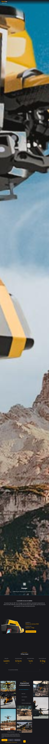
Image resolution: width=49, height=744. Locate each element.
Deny (11, 740)
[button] (20, 732)
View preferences (17, 740)
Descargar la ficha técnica (31, 631)
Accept (4, 740)
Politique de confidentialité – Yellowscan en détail (11, 742)
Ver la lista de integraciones (23, 689)
